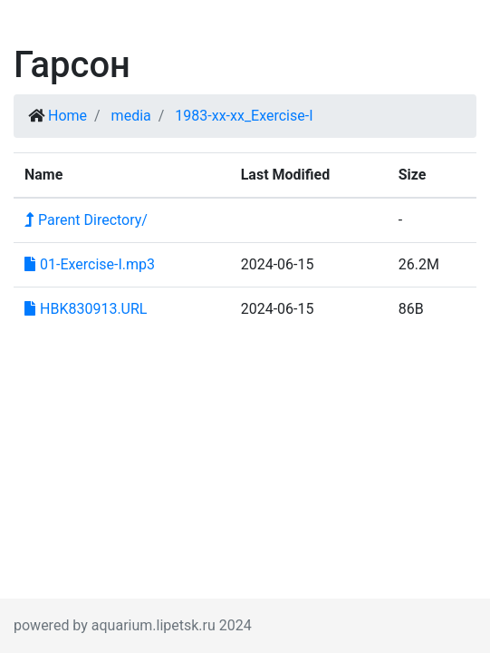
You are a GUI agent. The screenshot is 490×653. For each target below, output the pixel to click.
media (131, 115)
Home (67, 115)
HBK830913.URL (85, 308)
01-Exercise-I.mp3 (89, 264)
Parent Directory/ (86, 220)
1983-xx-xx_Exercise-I (243, 115)
